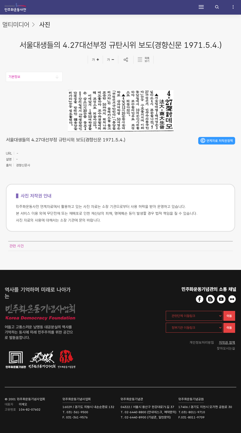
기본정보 (14, 77)
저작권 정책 (227, 342)
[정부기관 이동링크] (194, 328)
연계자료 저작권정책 (219, 141)
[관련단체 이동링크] (194, 316)
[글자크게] (95, 60)
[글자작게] (110, 60)
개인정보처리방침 (202, 342)
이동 (229, 316)
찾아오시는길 (226, 348)
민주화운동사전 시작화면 (15, 7)
